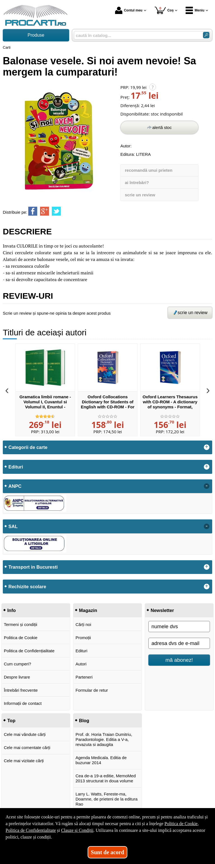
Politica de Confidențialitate (29, 650)
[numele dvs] (179, 626)
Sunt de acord (107, 852)
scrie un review (140, 194)
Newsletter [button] (162, 610)
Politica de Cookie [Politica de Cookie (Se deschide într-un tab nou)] (180, 823)
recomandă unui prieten (148, 170)
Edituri (82, 650)
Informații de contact (23, 703)
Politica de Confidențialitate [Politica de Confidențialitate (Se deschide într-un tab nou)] (31, 830)
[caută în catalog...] (136, 35)
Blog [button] (84, 720)
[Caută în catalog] (206, 35)
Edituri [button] (15, 466)
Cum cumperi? (17, 663)
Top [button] (11, 720)
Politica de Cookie (21, 637)
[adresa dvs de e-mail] (179, 643)
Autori (81, 663)
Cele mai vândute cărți (25, 734)
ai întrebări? (137, 182)
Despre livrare (17, 677)
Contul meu (128, 10)
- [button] (206, 486)
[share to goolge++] (44, 211)
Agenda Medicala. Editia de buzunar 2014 (101, 760)
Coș (164, 10)
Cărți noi (83, 624)
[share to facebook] (32, 211)
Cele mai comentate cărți (27, 747)
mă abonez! (179, 660)
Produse (36, 35)
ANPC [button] (15, 486)
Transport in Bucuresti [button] (33, 566)
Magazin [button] (88, 610)
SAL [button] (13, 526)
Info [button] (11, 610)
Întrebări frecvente (21, 690)
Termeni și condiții (20, 624)
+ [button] (206, 447)
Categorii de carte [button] (27, 447)
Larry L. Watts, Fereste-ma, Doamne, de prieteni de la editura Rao (107, 799)
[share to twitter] (56, 211)
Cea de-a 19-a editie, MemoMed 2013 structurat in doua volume (106, 778)
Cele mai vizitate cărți (24, 760)
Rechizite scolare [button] (27, 586)
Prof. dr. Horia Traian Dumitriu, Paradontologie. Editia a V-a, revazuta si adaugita (104, 739)
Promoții (83, 637)
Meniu (195, 10)
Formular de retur (92, 690)
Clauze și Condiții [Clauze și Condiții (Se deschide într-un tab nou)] (77, 830)
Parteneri (84, 677)
